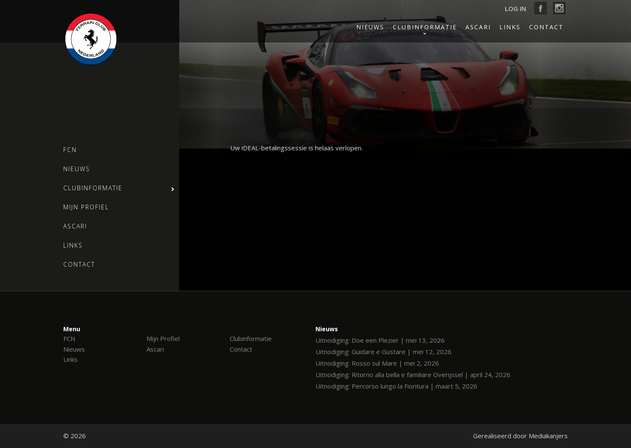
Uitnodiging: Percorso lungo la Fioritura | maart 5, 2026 (396, 386)
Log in (515, 8)
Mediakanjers (548, 435)
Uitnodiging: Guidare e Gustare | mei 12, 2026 (383, 351)
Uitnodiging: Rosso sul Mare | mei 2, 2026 (377, 363)
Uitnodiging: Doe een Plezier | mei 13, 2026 (380, 340)
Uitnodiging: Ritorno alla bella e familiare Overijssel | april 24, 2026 (413, 374)
